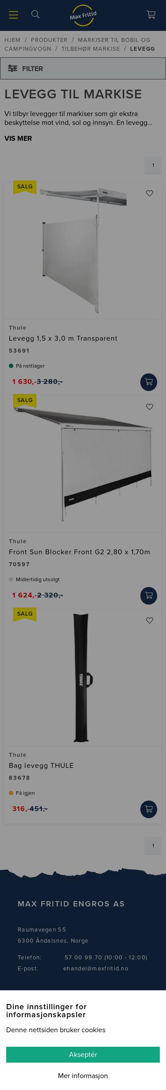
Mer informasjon (83, 1075)
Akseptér (83, 1054)
